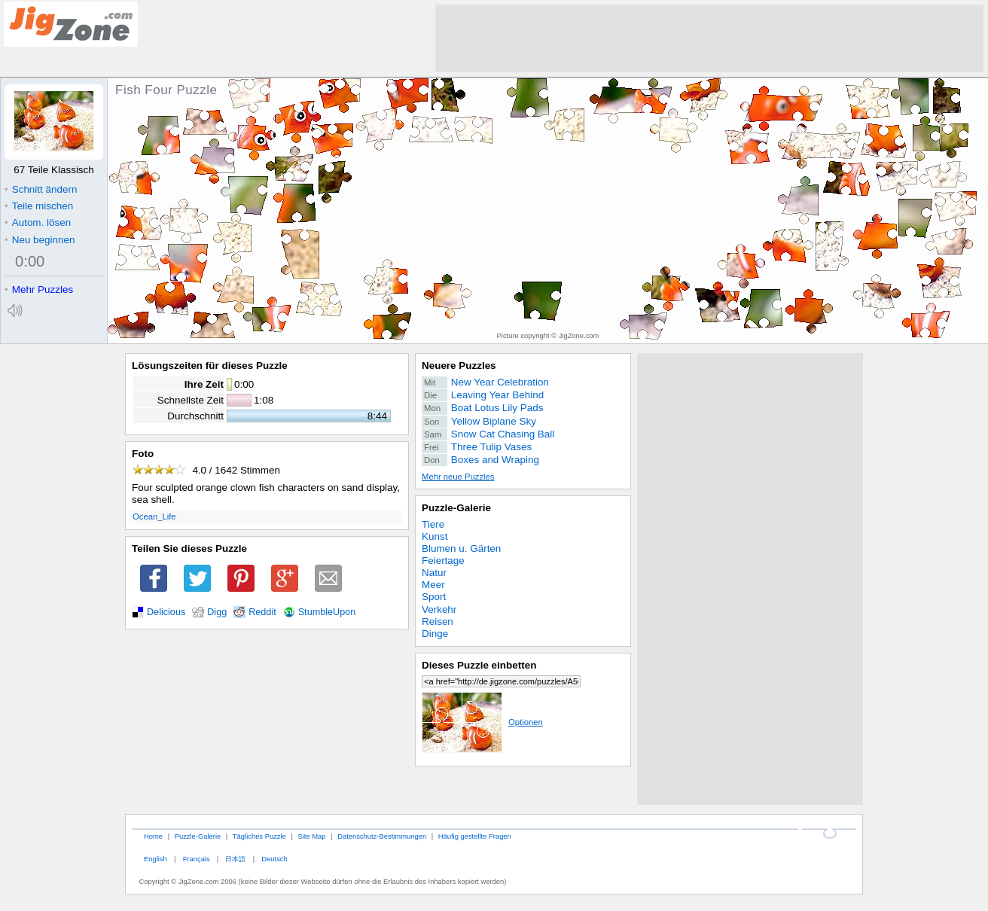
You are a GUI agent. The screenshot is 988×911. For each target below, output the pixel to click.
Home (153, 836)
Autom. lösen (38, 222)
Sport (434, 596)
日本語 (235, 859)
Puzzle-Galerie (456, 507)
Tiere (433, 524)
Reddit (262, 612)
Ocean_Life (154, 516)
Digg (217, 612)
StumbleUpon (327, 612)
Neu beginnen (40, 239)
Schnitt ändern (41, 189)
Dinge (435, 633)
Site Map (311, 836)
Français (196, 859)
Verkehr (439, 609)
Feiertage (443, 560)
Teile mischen (39, 206)
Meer (433, 584)
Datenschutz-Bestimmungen (381, 836)
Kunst (434, 536)
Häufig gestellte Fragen (474, 836)
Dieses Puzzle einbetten (479, 665)
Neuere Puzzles (459, 365)
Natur (434, 572)
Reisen (437, 621)
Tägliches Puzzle (259, 836)
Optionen (482, 722)
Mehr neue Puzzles (458, 476)
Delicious (166, 612)
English (155, 859)
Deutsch (274, 859)
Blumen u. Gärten (461, 548)
